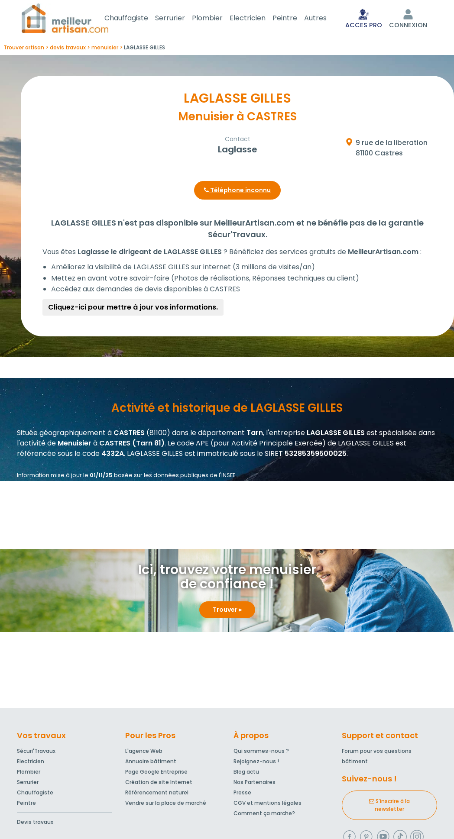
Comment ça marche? (264, 815)
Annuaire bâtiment (150, 763)
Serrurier (180, 19)
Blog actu (246, 773)
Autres (326, 19)
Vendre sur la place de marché (165, 804)
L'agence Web (143, 752)
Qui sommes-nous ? (261, 752)
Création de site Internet (158, 783)
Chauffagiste (137, 19)
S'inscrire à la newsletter (389, 806)
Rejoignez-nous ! (256, 763)
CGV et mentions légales (267, 804)
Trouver (227, 611)
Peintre (295, 19)
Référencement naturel (156, 794)
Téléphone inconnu (237, 191)
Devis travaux (35, 823)
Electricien (258, 19)
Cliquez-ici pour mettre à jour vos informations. (133, 309)
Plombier (217, 19)
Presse (242, 794)
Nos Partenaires (254, 783)
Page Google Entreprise (156, 773)
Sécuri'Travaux (36, 752)
